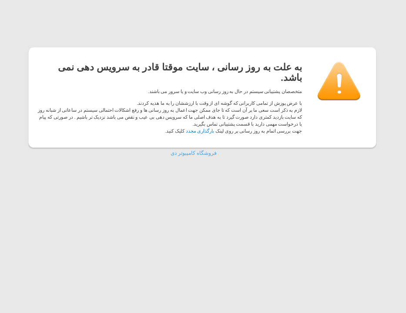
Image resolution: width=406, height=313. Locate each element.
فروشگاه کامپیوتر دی (194, 153)
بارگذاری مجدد (200, 130)
